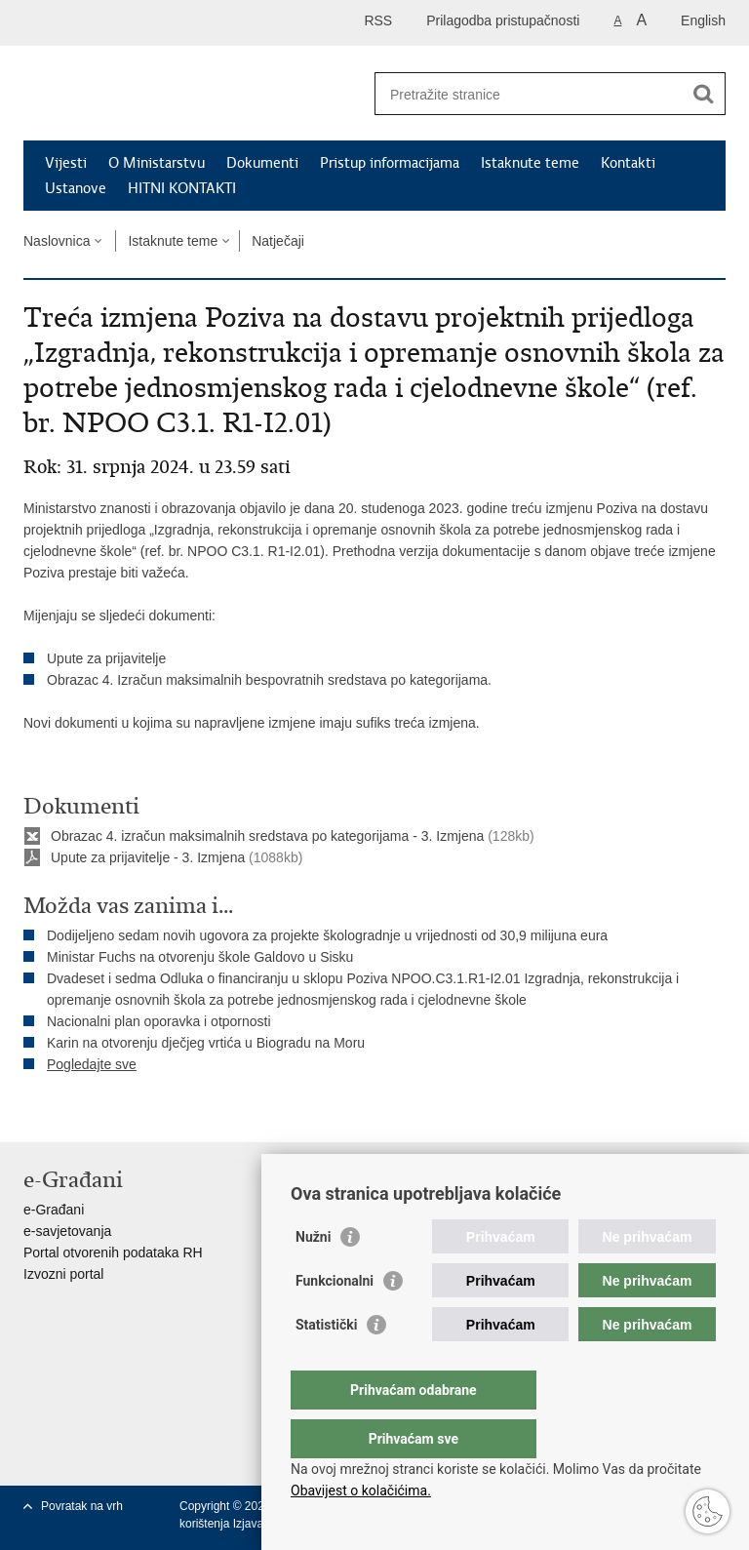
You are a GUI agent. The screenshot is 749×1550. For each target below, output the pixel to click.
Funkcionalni (335, 1320)
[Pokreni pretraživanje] (703, 93)
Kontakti (628, 163)
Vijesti (66, 163)
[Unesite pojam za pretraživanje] (529, 94)
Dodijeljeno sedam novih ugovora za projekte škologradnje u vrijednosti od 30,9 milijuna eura (327, 935)
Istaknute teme (530, 163)
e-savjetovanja (67, 1231)
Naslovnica (56, 241)
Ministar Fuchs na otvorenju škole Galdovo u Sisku (200, 957)
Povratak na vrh (82, 1506)
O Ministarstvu (156, 163)
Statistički (326, 1363)
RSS (378, 20)
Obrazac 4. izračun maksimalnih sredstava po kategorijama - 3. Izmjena (267, 836)
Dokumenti (262, 163)
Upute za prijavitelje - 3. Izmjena (148, 857)
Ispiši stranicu (33, 1111)
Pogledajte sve (92, 1064)
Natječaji (278, 241)
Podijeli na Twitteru (117, 1111)
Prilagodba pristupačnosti (502, 20)
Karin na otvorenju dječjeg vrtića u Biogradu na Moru (206, 1043)
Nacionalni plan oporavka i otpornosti (159, 1021)
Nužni (313, 1276)
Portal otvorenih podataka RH (113, 1252)
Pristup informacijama (389, 163)
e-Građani (53, 1209)
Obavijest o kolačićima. (361, 1490)
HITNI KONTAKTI (182, 188)
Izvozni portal (63, 1274)
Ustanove (75, 188)
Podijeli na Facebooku (75, 1111)
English (703, 20)
